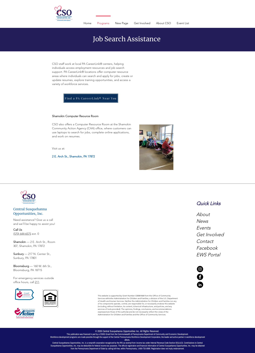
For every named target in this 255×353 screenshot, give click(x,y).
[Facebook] (200, 277)
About (203, 214)
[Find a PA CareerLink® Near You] (90, 98)
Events (203, 228)
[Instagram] (200, 269)
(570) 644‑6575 (22, 234)
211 (37, 282)
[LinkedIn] (200, 285)
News (202, 221)
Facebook (207, 248)
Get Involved (210, 234)
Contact (204, 241)
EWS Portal (208, 255)
